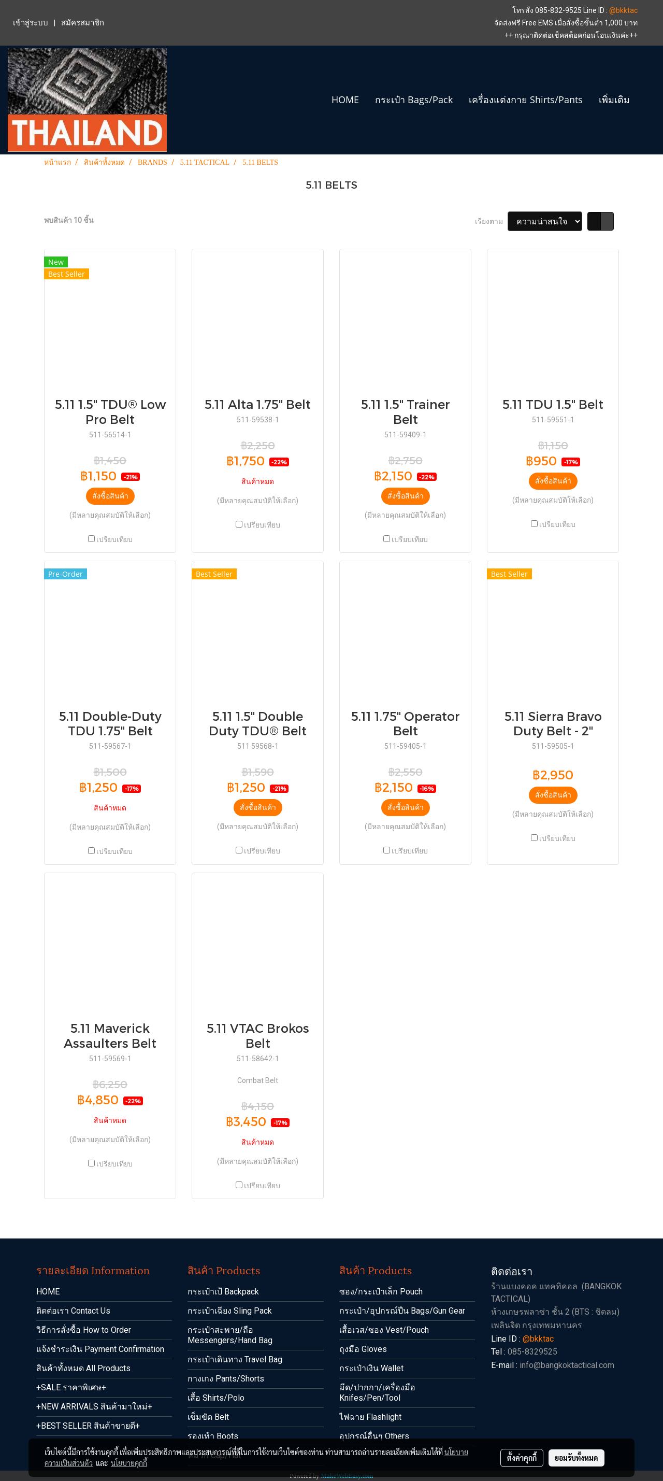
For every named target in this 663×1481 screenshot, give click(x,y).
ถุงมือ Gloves (363, 1349)
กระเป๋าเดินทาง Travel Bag (235, 1359)
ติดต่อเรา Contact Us (73, 1311)
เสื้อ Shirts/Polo (216, 1398)
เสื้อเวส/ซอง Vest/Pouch (384, 1330)
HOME (345, 99)
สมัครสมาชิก (82, 22)
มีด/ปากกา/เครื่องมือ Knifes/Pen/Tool (377, 1393)
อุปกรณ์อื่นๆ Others (374, 1436)
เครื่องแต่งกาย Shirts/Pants (526, 99)
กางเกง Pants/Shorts (226, 1379)
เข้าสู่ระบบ (30, 22)
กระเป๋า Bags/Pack (414, 99)
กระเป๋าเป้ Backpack (223, 1292)
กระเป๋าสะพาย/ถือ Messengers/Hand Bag (230, 1335)
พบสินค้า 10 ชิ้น (69, 220)
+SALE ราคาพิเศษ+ (71, 1387)
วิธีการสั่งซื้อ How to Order (83, 1330)
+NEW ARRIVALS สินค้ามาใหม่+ (94, 1407)
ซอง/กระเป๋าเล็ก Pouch (381, 1292)
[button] (647, 100)
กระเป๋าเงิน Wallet (371, 1368)
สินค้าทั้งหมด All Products (83, 1368)
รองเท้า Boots (213, 1436)
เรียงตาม (491, 221)
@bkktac (623, 10)
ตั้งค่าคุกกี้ (522, 1457)
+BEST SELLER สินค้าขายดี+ (88, 1426)
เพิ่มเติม (614, 99)
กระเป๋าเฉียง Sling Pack (230, 1311)
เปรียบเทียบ (114, 539)
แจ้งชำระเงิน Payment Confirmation (100, 1349)
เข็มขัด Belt (208, 1417)
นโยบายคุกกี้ (129, 1463)
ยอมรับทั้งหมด (576, 1457)
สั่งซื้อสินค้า (110, 496)
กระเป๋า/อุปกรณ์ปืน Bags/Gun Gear (402, 1311)
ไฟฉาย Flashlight (370, 1417)
